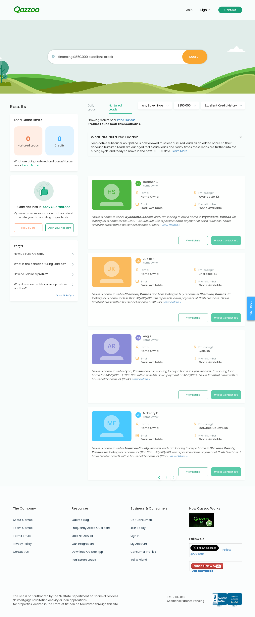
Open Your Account (59, 227)
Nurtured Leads (28, 145)
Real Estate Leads (84, 560)
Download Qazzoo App (87, 552)
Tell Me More (28, 227)
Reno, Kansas (126, 120)
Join (189, 10)
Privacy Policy (22, 544)
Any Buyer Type (153, 105)
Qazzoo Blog (80, 520)
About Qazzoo (23, 520)
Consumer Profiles (143, 552)
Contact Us (21, 552)
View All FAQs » (65, 295)
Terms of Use (22, 536)
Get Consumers (141, 520)
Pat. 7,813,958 (176, 597)
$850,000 (184, 105)
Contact (230, 10)
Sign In (134, 536)
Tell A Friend (138, 560)
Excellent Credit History (221, 105)
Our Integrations (83, 544)
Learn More (30, 165)
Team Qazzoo (23, 528)
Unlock (226, 276)
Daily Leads (92, 107)
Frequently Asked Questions (91, 528)
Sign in (205, 10)
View (193, 276)
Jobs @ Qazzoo (82, 536)
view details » (170, 261)
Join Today (138, 528)
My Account (138, 544)
